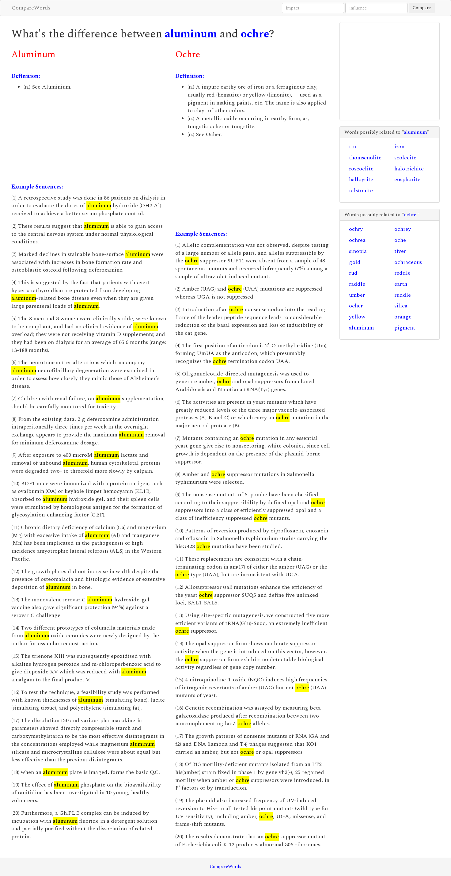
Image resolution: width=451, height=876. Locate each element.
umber (357, 295)
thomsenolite (365, 158)
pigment (404, 328)
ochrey (402, 229)
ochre (255, 34)
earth (400, 284)
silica (400, 306)
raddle (357, 284)
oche (400, 240)
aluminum (191, 34)
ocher (356, 306)
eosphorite (407, 179)
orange (402, 317)
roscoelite (361, 169)
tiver (400, 251)
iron (399, 147)
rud (353, 273)
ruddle (402, 295)
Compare (422, 8)
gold (355, 262)
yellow (357, 317)
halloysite (361, 179)
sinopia (358, 251)
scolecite (405, 158)
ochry (356, 229)
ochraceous (408, 262)
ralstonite (361, 190)
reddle (402, 273)
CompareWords (31, 8)
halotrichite (409, 169)
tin (352, 147)
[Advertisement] (88, 137)
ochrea (357, 240)
